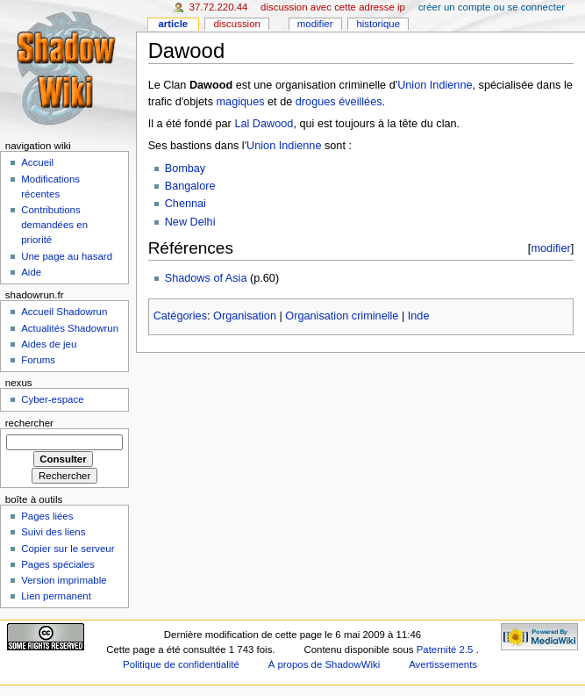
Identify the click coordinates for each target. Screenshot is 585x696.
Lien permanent (56, 596)
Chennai (185, 203)
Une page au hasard (66, 256)
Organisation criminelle (341, 316)
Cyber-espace (52, 399)
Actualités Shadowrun (69, 328)
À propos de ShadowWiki (324, 664)
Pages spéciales (57, 564)
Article (173, 23)
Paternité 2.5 (446, 649)
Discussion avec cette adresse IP (332, 7)
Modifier (315, 23)
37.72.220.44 (218, 7)
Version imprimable (63, 580)
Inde (419, 316)
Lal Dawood (263, 124)
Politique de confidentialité (181, 664)
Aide (31, 272)
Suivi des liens (53, 532)
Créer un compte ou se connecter (491, 7)
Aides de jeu (48, 344)
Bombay (185, 168)
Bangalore (190, 186)
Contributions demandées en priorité (54, 224)
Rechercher (29, 423)
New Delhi (190, 222)
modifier (550, 248)
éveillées (360, 102)
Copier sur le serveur (67, 548)
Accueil (37, 162)
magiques (241, 102)
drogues (316, 102)
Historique (378, 23)
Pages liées (47, 516)
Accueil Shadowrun (64, 311)
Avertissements (443, 664)
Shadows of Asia (206, 278)
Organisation (244, 316)
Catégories (180, 316)
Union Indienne (434, 85)
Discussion (236, 23)
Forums (38, 360)
